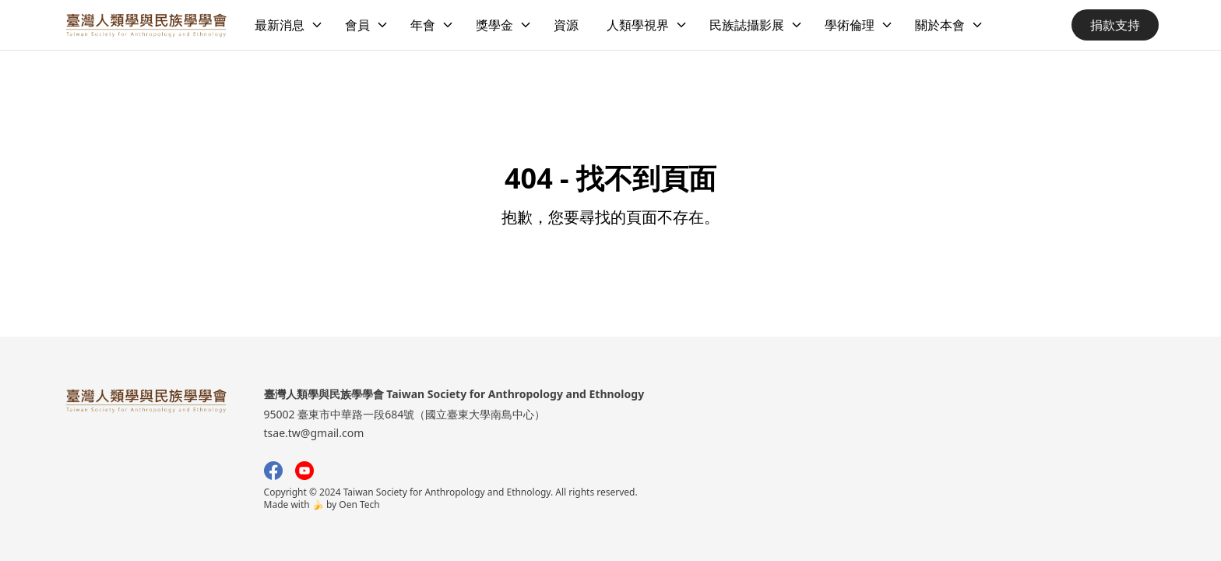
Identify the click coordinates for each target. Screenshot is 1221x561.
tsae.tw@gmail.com (314, 432)
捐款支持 (1115, 25)
